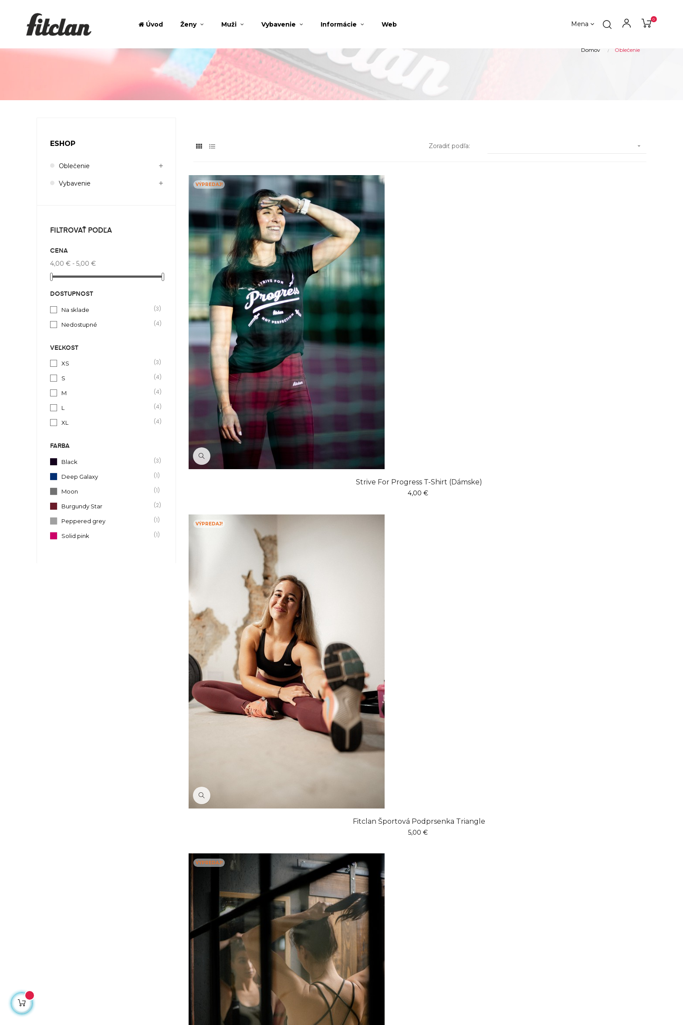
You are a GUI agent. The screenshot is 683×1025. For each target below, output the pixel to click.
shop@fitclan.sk (61, 876)
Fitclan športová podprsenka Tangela (576, 445)
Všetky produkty (271, 876)
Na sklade (106, 358)
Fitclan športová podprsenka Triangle (420, 445)
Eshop (62, 192)
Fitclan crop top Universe (263, 700)
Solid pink (106, 584)
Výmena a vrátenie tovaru (390, 876)
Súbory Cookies (374, 907)
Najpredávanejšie (272, 860)
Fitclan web (368, 891)
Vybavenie (75, 232)
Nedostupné (106, 372)
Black (106, 510)
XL (106, 470)
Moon (106, 539)
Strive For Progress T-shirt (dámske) (263, 445)
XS (106, 411)
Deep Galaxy (106, 524)
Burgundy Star (106, 554)
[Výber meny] (582, 24)
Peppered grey (106, 569)
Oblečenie (74, 214)
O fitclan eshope (375, 860)
